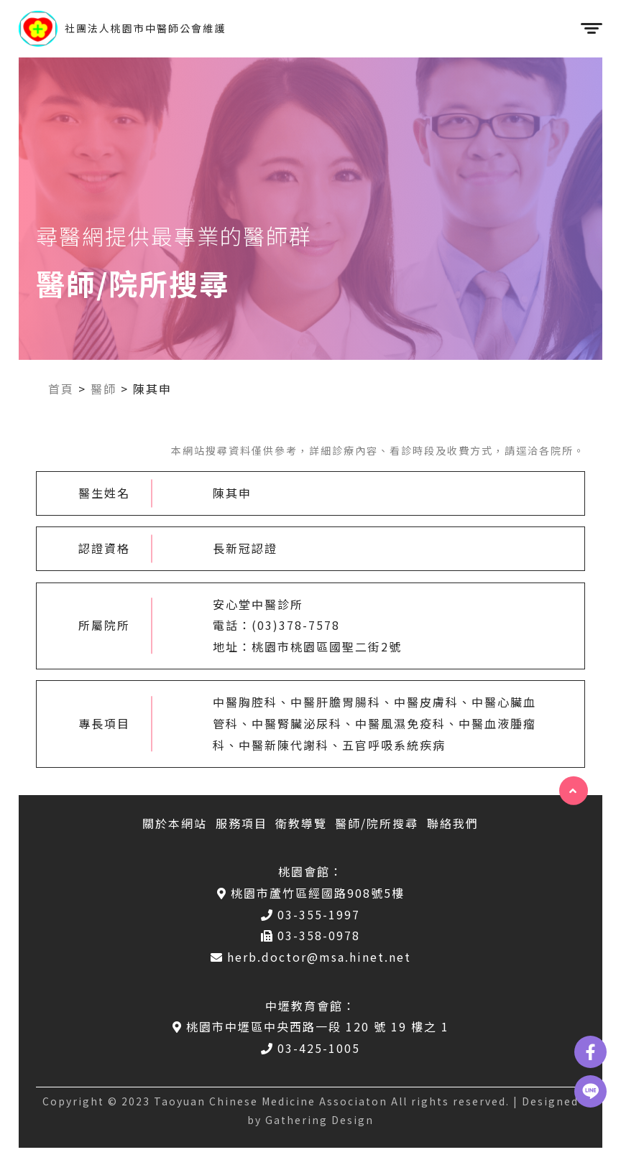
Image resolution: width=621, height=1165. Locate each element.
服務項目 (241, 823)
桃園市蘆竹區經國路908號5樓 (311, 892)
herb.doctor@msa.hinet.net (311, 956)
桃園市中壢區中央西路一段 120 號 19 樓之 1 (310, 1026)
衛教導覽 (301, 823)
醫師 (103, 388)
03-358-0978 (310, 935)
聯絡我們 (453, 823)
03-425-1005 (310, 1048)
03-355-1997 (310, 914)
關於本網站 (174, 823)
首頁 (61, 388)
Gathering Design (319, 1120)
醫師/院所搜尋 (376, 823)
